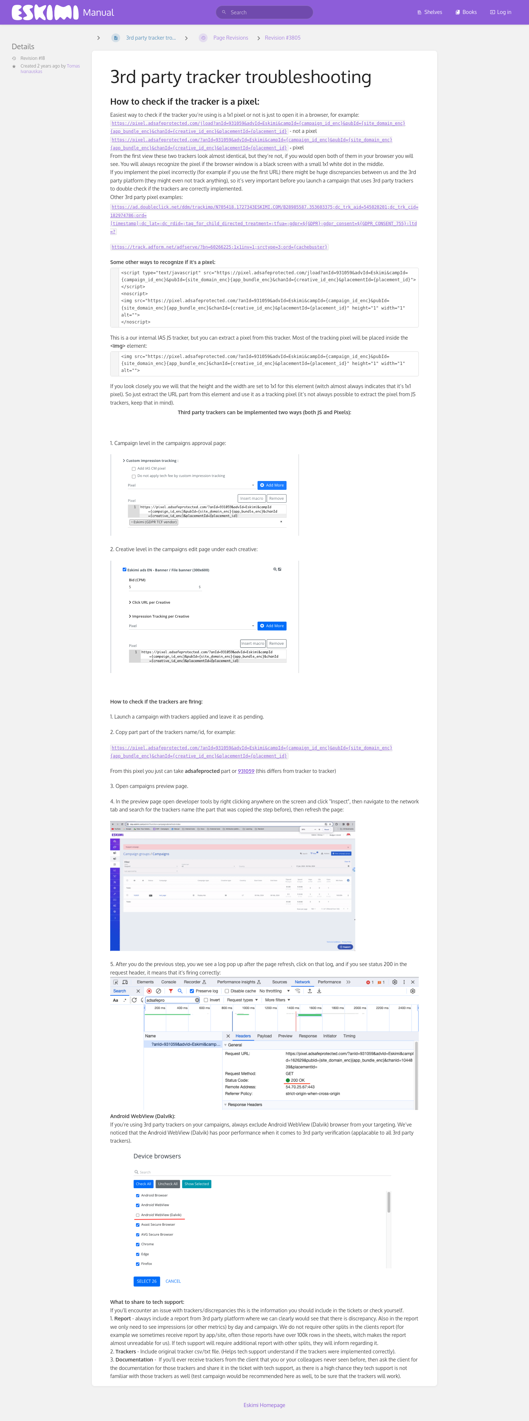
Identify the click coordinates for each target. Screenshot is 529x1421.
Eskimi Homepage (264, 1405)
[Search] (224, 12)
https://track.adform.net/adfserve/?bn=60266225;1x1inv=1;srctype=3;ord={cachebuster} (219, 247)
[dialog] (515, 1406)
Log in (500, 12)
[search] (264, 12)
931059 (246, 771)
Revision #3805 (283, 38)
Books (466, 12)
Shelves (429, 12)
